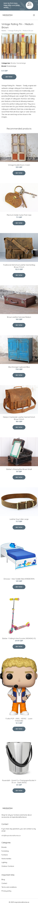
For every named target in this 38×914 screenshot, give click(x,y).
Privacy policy (6, 891)
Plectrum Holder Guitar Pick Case (19, 215)
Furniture (5, 855)
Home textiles (6, 859)
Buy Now (9, 77)
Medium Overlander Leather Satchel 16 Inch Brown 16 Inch (19, 418)
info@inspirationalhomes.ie (11, 835)
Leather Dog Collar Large (19, 519)
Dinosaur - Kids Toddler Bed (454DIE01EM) (19, 579)
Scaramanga (21, 63)
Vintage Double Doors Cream (19, 165)
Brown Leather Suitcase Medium (19, 317)
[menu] (34, 15)
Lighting (4, 862)
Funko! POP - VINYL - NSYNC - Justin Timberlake (19, 720)
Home (4, 31)
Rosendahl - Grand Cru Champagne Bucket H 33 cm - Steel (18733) (19, 781)
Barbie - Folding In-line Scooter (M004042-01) (19, 638)
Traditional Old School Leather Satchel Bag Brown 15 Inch (19, 266)
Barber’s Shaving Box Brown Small (19, 469)
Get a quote (29, 4)
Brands (13, 63)
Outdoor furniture (8, 866)
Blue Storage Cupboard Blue (19, 367)
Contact (4, 883)
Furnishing (5, 851)
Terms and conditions (9, 887)
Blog (3, 879)
